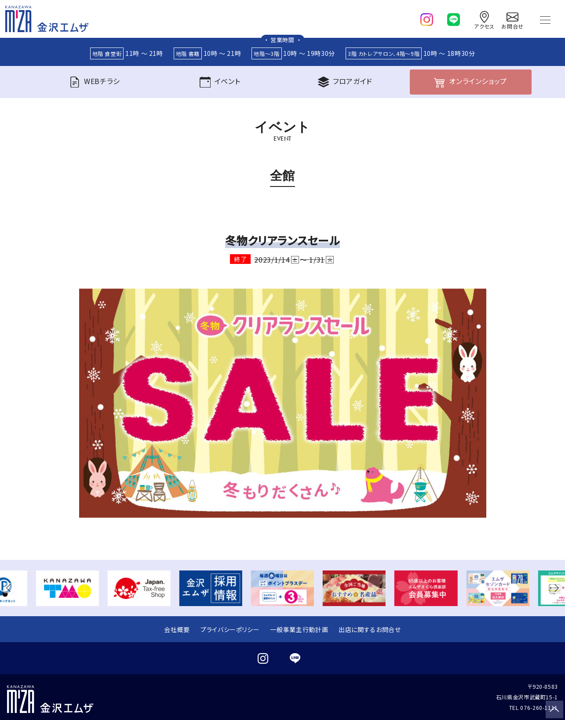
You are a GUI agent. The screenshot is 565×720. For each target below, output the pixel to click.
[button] (10, 588)
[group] (67, 588)
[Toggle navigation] (545, 18)
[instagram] (426, 18)
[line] (453, 18)
